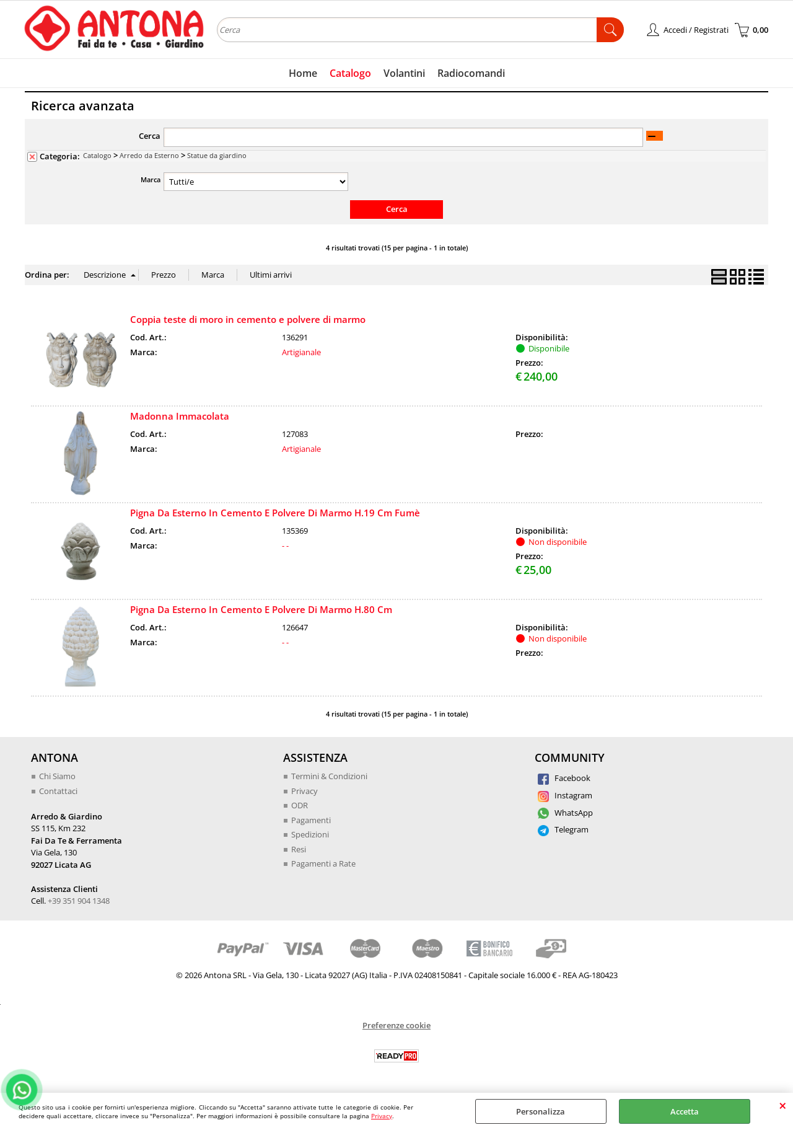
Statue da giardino (217, 155)
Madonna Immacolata (179, 416)
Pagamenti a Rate (323, 863)
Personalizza (540, 1111)
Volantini (404, 73)
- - (285, 545)
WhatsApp (565, 812)
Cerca (149, 135)
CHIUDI (783, 1105)
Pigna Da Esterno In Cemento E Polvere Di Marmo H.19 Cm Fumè (275, 512)
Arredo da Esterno (149, 155)
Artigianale (301, 352)
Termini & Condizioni (329, 776)
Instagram (565, 795)
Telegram (563, 829)
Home (303, 73)
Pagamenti (311, 820)
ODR (299, 805)
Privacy (381, 1115)
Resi (298, 849)
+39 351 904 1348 (79, 900)
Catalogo (350, 73)
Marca (150, 179)
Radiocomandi (471, 73)
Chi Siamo (57, 776)
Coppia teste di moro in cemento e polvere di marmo (248, 319)
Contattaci (58, 791)
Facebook (564, 777)
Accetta (684, 1111)
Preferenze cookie (396, 1025)
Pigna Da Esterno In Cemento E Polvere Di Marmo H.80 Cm (261, 609)
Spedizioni (310, 834)
